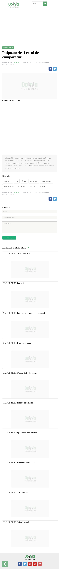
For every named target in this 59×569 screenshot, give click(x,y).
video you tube (46, 181)
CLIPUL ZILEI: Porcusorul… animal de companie (24, 313)
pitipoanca (33, 181)
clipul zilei (7, 181)
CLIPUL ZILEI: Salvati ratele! (16, 522)
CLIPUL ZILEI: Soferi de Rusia (16, 253)
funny (24, 181)
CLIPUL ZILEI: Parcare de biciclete (18, 403)
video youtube (8, 186)
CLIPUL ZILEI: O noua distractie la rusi (20, 373)
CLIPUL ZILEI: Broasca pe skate (17, 343)
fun (16, 181)
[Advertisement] (29, 17)
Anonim (16, 62)
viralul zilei (21, 186)
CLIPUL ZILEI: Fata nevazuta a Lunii (19, 462)
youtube (42, 186)
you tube (32, 186)
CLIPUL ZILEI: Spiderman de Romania (20, 433)
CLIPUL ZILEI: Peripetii (13, 283)
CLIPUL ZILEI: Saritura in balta (16, 492)
